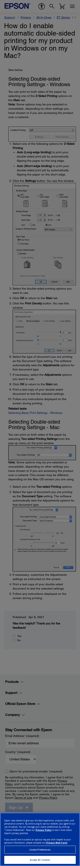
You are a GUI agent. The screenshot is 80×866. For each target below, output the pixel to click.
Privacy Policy (44, 830)
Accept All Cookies (40, 859)
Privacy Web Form (56, 842)
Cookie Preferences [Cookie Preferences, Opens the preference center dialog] (40, 849)
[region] (40, 839)
